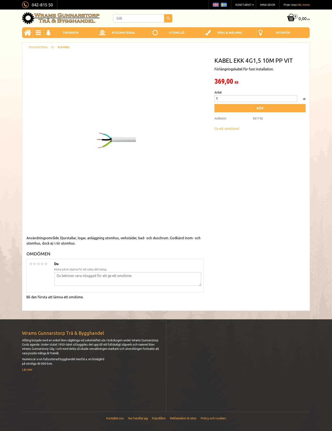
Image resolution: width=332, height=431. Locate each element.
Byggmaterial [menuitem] (123, 32)
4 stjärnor (42, 264)
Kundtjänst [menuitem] (243, 4)
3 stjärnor (38, 264)
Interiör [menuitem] (283, 32)
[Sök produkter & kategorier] (142, 18)
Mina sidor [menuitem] (267, 4)
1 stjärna (31, 264)
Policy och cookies (213, 418)
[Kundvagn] (298, 19)
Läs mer (27, 369)
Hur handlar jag (138, 418)
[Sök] (168, 18)
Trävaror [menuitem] (70, 32)
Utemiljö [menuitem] (176, 32)
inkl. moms (303, 4)
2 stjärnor (34, 264)
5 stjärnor (46, 264)
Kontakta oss (115, 418)
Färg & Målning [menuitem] (229, 32)
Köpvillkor (159, 418)
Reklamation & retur (183, 418)
